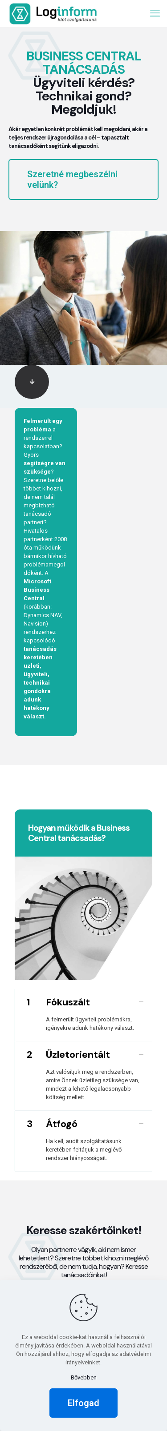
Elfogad (83, 1403)
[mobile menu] (155, 13)
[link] (32, 382)
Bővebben (84, 1377)
